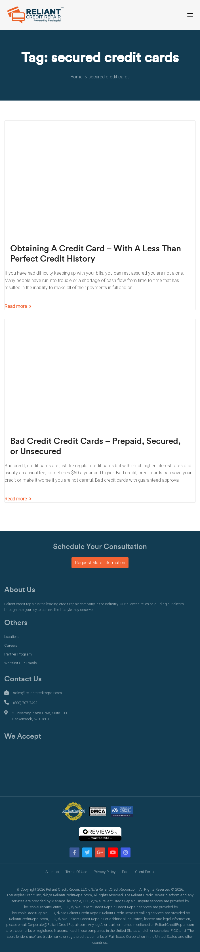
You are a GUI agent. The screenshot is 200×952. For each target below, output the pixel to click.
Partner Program (18, 654)
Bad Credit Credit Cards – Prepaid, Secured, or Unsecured (95, 446)
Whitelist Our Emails (20, 663)
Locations (12, 636)
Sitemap (52, 872)
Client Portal (145, 872)
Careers (10, 645)
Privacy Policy (104, 872)
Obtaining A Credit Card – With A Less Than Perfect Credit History (95, 254)
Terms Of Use (76, 872)
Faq (125, 872)
